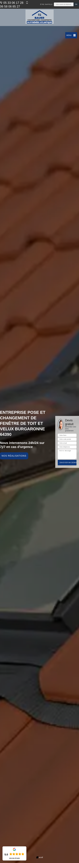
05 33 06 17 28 (11, 2)
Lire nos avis (14, 858)
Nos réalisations (14, 456)
